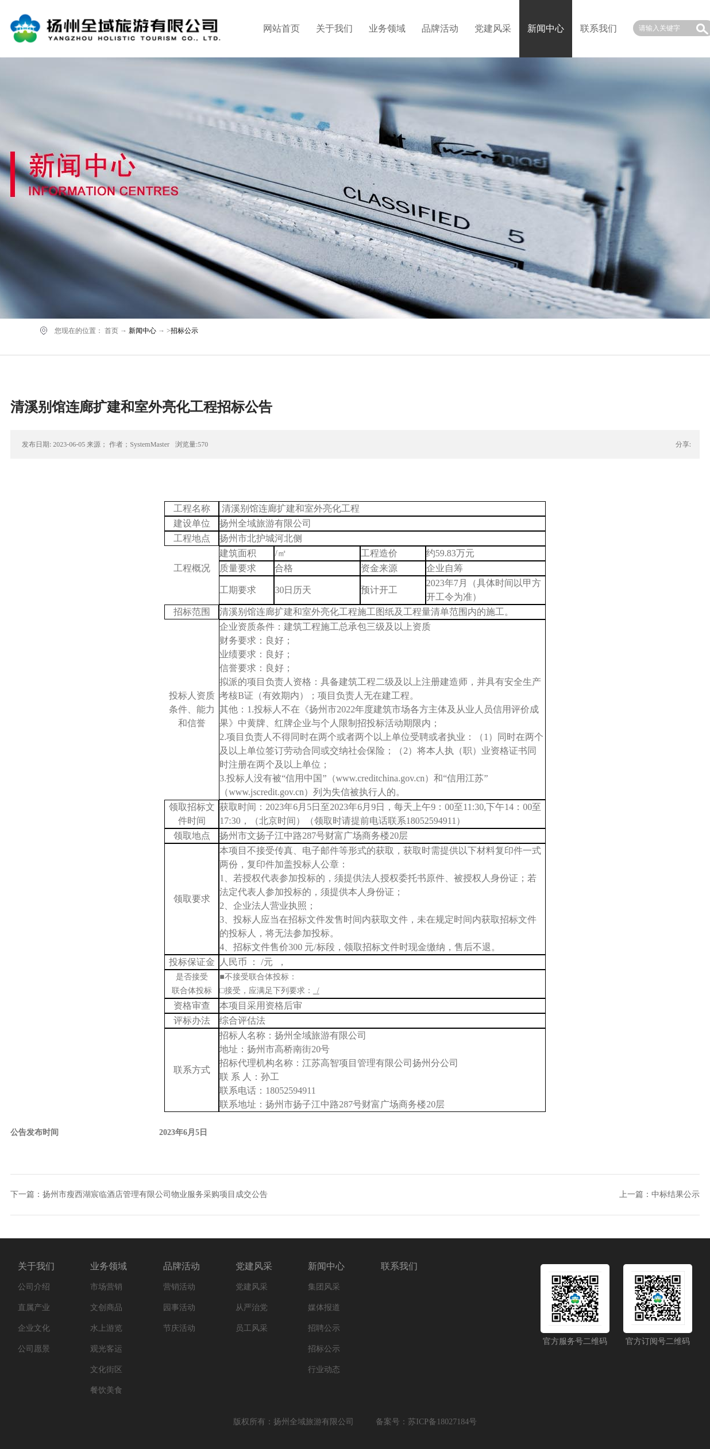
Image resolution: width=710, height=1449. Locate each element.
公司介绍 (34, 1287)
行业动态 (324, 1369)
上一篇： (659, 1194)
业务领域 (387, 28)
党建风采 (492, 28)
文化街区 (106, 1369)
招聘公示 (324, 1328)
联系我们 (598, 28)
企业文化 (34, 1328)
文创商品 (106, 1307)
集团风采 (324, 1287)
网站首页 (281, 28)
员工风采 (252, 1328)
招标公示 (184, 331)
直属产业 (34, 1307)
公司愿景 (34, 1349)
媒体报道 (324, 1307)
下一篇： (139, 1194)
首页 (111, 331)
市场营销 (106, 1287)
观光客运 (106, 1349)
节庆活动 (179, 1328)
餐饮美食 (106, 1390)
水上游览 (106, 1328)
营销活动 (179, 1287)
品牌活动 (440, 28)
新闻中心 (142, 331)
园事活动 (179, 1307)
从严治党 (252, 1307)
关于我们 (334, 28)
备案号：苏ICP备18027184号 (426, 1421)
